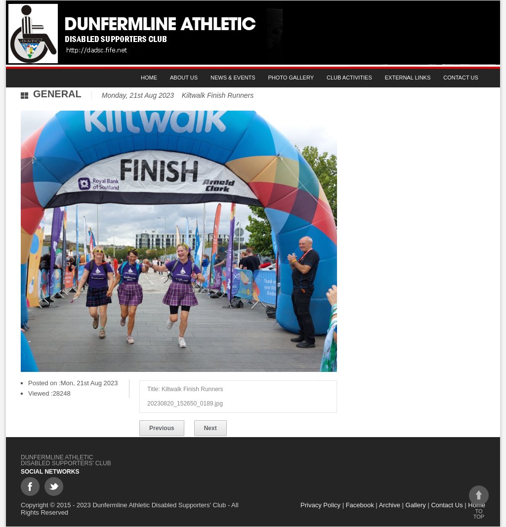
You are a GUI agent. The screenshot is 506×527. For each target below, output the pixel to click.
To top (479, 503)
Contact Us (460, 78)
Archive (389, 505)
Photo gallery (291, 78)
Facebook (360, 505)
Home (149, 78)
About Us (184, 78)
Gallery (416, 505)
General (57, 93)
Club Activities (349, 78)
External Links (408, 78)
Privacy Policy (320, 505)
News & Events (233, 78)
